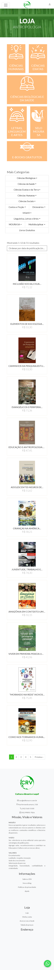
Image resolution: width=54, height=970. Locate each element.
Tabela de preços (27, 925)
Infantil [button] (26, 213)
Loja (27, 913)
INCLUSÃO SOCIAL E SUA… (27, 283)
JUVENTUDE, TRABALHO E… (27, 569)
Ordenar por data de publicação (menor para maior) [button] (28, 248)
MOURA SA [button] (14, 224)
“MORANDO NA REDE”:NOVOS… (27, 694)
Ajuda (27, 891)
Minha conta (27, 917)
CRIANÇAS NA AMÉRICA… (27, 528)
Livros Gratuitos (27, 230)
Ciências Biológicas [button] (26, 178)
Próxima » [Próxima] (39, 757)
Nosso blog (27, 883)
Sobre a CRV (27, 879)
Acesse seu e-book (27, 921)
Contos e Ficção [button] (16, 207)
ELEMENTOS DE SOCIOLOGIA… (27, 323)
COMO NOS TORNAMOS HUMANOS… (27, 737)
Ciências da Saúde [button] (26, 184)
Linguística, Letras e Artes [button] (26, 218)
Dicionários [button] (38, 207)
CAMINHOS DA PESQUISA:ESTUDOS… (27, 366)
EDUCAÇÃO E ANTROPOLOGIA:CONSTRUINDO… (27, 447)
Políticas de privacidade (27, 887)
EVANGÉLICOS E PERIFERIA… (27, 407)
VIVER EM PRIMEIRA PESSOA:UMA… (27, 653)
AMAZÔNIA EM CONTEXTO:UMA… (27, 611)
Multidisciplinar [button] (36, 224)
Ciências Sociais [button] (26, 201)
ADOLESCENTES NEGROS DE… (27, 487)
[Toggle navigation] (6, 5)
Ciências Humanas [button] (26, 195)
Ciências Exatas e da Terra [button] (26, 189)
